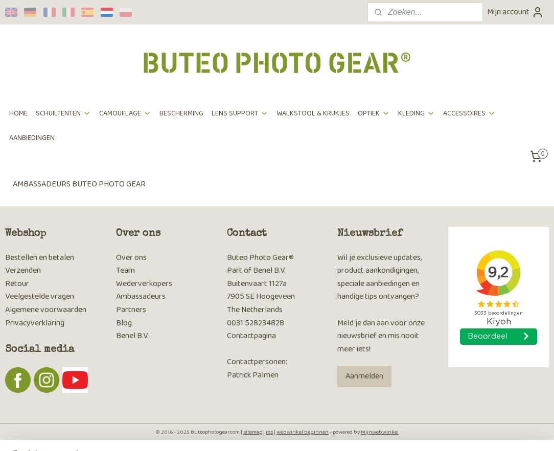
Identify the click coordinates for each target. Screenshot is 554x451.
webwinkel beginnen (302, 432)
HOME (18, 113)
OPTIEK (374, 113)
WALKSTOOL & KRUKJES (313, 113)
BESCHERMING (181, 113)
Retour (17, 283)
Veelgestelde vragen (39, 296)
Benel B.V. (132, 335)
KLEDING (416, 113)
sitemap (252, 432)
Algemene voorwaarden (45, 309)
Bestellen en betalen (39, 257)
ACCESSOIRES (469, 113)
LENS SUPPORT (240, 113)
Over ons (131, 257)
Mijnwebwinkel (380, 432)
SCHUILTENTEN (63, 113)
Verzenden (23, 270)
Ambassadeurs (141, 296)
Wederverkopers (144, 283)
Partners (131, 309)
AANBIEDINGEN (32, 138)
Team (125, 270)
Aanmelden (364, 376)
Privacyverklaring (34, 323)
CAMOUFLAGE (125, 113)
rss (269, 432)
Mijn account (515, 12)
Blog (124, 323)
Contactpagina (251, 335)
